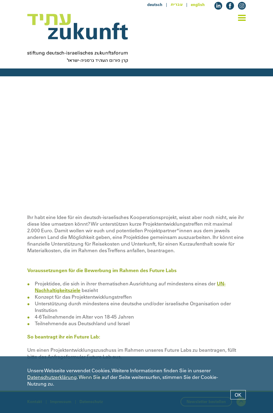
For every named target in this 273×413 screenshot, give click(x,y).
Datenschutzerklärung (52, 377)
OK (238, 395)
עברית (177, 4)
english (198, 4)
